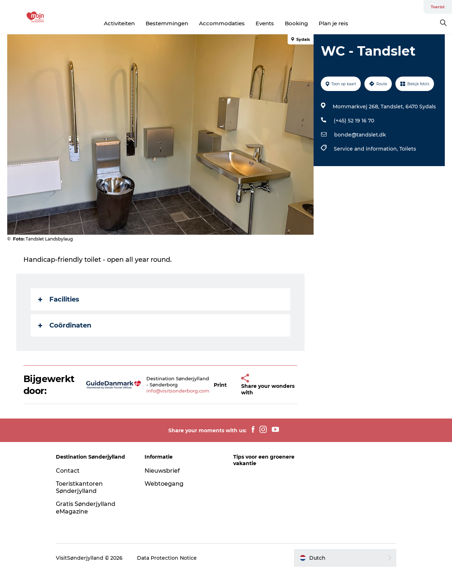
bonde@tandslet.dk (360, 134)
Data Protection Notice (167, 558)
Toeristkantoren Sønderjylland (79, 487)
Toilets (407, 149)
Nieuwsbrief (162, 470)
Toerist (438, 6)
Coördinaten (64, 325)
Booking (296, 23)
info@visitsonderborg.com (177, 391)
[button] (220, 384)
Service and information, (366, 149)
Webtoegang (164, 483)
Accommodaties (222, 23)
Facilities (58, 299)
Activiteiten (119, 23)
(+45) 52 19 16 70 (354, 120)
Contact (68, 470)
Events (265, 23)
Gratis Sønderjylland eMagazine (85, 507)
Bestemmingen (167, 23)
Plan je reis (333, 23)
